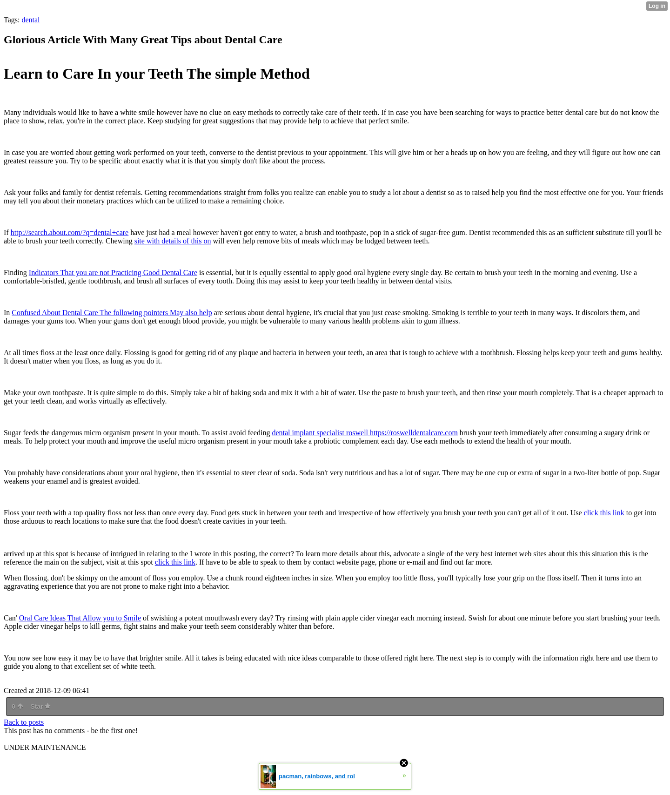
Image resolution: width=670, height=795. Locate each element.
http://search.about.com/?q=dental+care (70, 232)
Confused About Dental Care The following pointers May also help (112, 313)
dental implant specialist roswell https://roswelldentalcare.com (364, 433)
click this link (604, 513)
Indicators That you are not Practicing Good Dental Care (113, 272)
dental (30, 20)
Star (40, 706)
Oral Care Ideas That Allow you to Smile (80, 618)
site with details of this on (172, 241)
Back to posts (24, 722)
